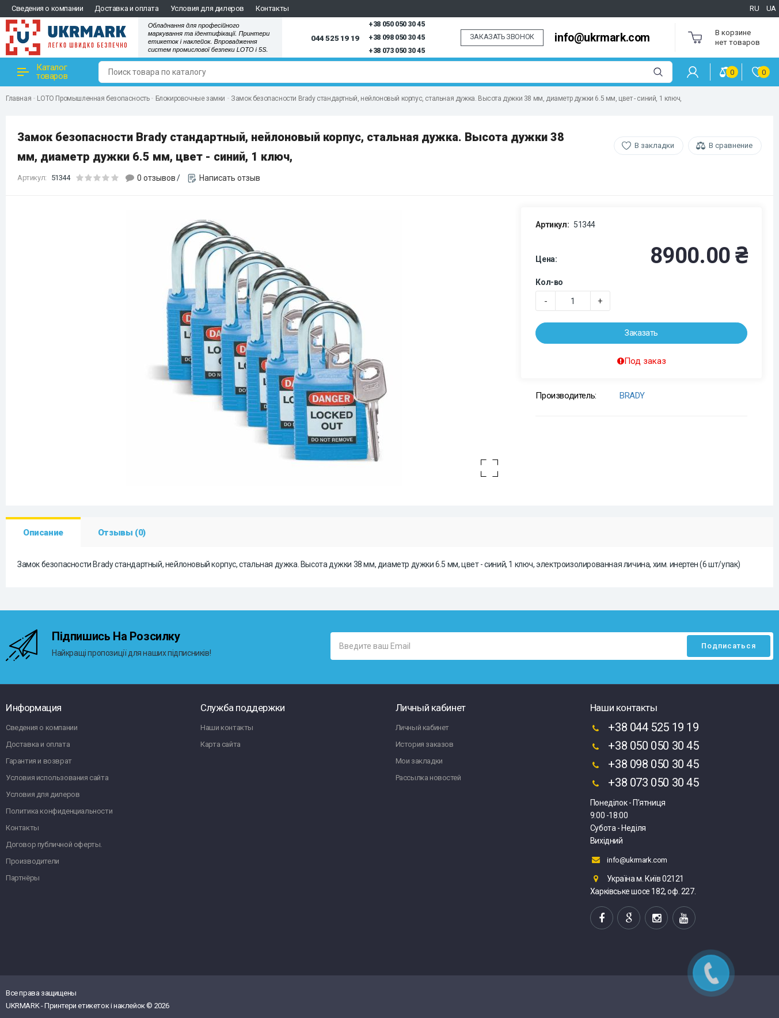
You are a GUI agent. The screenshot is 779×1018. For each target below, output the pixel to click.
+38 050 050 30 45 (396, 24)
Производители (32, 861)
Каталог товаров (42, 71)
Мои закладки (419, 761)
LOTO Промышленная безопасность (93, 98)
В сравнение (731, 145)
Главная (18, 98)
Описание (43, 532)
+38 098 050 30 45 (396, 37)
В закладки (654, 145)
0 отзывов (156, 178)
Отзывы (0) (122, 532)
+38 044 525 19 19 (644, 728)
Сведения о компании (47, 8)
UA (771, 8)
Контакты (272, 8)
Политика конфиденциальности (59, 811)
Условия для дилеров (207, 8)
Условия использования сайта (57, 777)
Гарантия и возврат (39, 761)
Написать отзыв (229, 178)
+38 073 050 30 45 (396, 51)
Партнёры (23, 877)
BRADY (632, 395)
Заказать (641, 332)
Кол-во (549, 282)
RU (754, 8)
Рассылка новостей (428, 777)
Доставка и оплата (126, 8)
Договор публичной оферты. (54, 844)
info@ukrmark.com (602, 37)
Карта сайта (220, 744)
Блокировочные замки (190, 98)
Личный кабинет (422, 727)
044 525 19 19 (335, 38)
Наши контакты (226, 727)
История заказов (425, 744)
